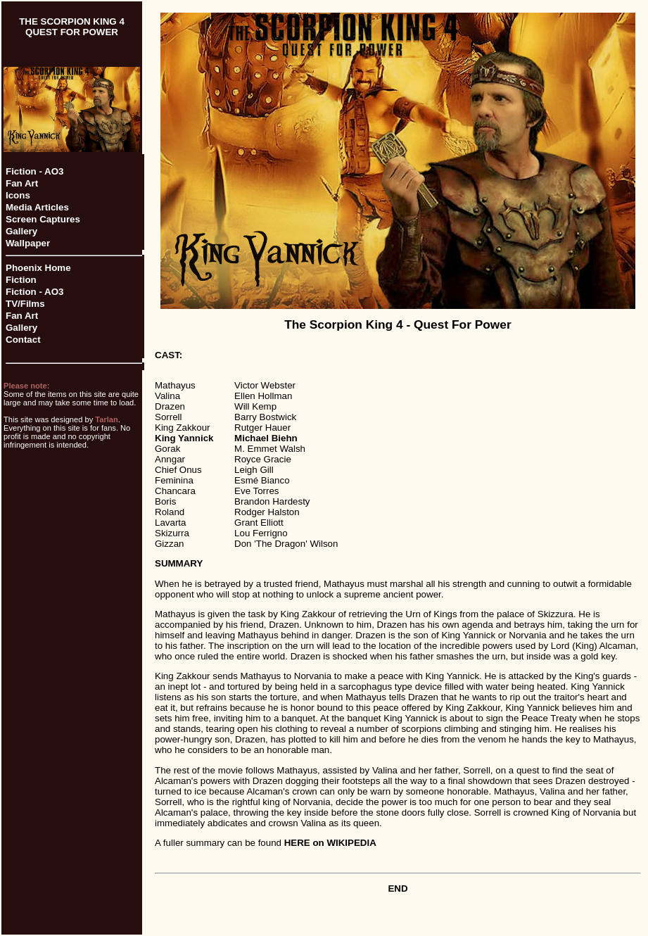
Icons (18, 195)
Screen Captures (43, 219)
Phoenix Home (38, 268)
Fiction (21, 279)
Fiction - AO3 (34, 171)
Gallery (21, 231)
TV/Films (25, 303)
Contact (23, 339)
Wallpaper (28, 243)
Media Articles (37, 207)
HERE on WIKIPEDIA (330, 842)
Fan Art (22, 183)
